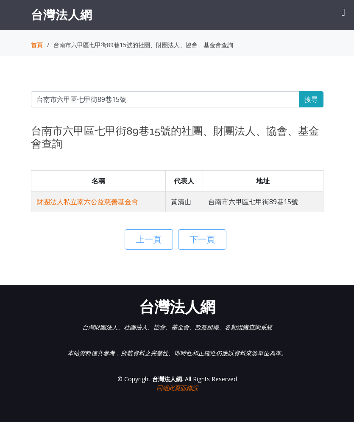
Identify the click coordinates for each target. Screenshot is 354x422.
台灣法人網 (61, 14)
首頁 (37, 45)
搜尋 (311, 99)
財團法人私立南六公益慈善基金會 (87, 201)
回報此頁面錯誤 (177, 388)
